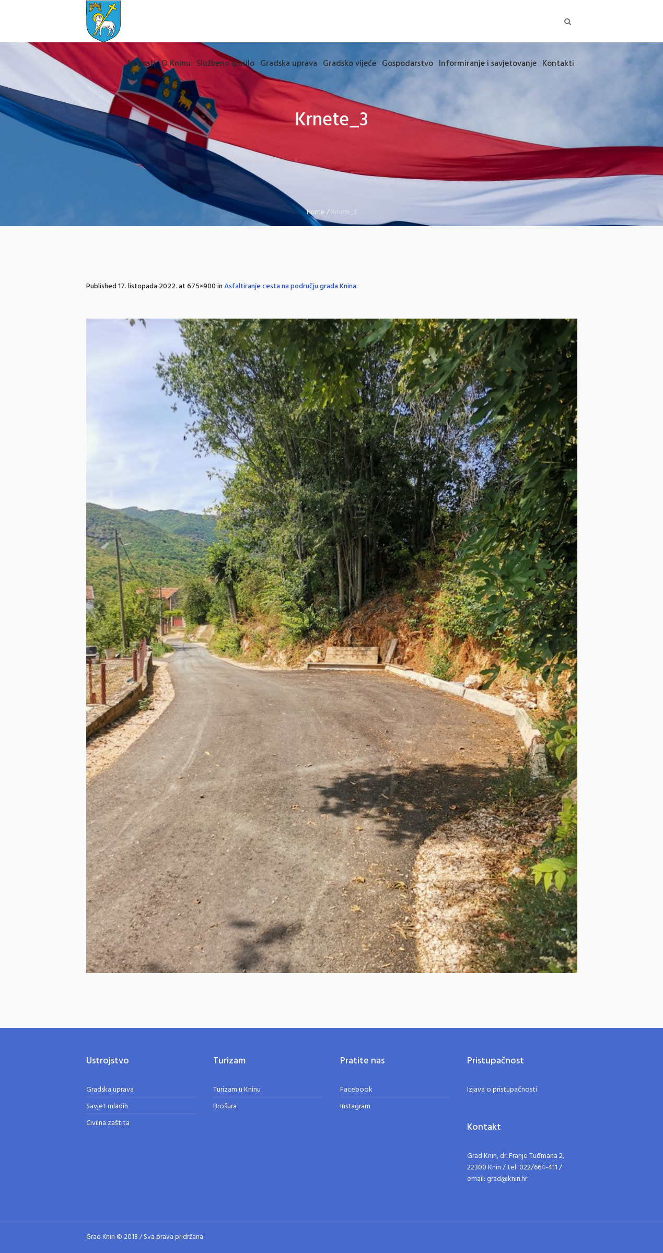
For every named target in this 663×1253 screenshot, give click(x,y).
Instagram (355, 1106)
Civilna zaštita (108, 1123)
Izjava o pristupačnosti (502, 1090)
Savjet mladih (107, 1106)
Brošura (225, 1106)
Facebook (356, 1090)
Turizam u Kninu (237, 1090)
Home (315, 212)
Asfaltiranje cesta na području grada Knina (290, 286)
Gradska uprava (110, 1090)
